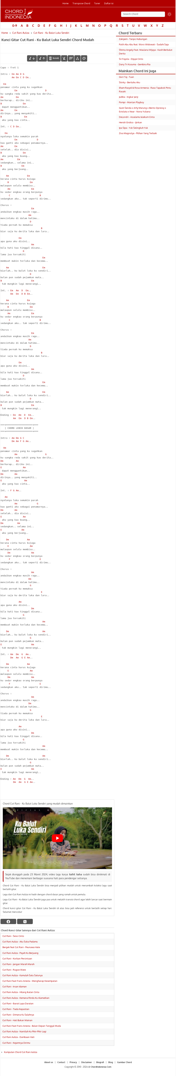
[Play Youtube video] (57, 838)
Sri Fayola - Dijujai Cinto (131, 59)
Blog (110, 1062)
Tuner (97, 3)
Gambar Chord (124, 1062)
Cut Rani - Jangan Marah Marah (18, 964)
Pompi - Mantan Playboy (131, 102)
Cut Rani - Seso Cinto (13, 936)
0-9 (14, 25)
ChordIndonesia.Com (101, 1067)
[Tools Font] (77, 58)
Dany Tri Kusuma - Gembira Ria (134, 64)
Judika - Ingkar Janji (128, 96)
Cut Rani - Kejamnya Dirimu (16, 1042)
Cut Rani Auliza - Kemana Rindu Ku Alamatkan (25, 997)
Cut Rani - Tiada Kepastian (15, 1009)
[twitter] (25, 921)
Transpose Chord (81, 3)
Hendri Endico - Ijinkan (130, 122)
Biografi (100, 1062)
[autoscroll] (54, 58)
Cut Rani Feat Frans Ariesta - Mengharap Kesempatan (29, 981)
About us (48, 1062)
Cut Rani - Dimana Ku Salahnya (18, 1014)
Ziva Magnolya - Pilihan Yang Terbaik (138, 133)
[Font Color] (84, 58)
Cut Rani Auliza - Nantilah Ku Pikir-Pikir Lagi (24, 1031)
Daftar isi (108, 3)
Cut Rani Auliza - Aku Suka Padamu (20, 941)
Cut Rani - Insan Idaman (14, 986)
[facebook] (8, 921)
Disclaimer (86, 1062)
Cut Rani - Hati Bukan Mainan (17, 1020)
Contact (61, 1062)
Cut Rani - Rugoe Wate (14, 969)
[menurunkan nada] (32, 58)
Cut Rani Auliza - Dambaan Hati (18, 1037)
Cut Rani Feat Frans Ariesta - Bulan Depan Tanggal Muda (31, 1025)
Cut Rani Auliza (20, 32)
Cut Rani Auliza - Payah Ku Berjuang (20, 953)
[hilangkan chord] (64, 58)
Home (65, 3)
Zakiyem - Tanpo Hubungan (133, 39)
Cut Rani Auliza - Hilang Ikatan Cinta (20, 992)
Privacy (73, 1062)
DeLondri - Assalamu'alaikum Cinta (137, 117)
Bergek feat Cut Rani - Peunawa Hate (21, 947)
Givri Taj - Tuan (126, 77)
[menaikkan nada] (42, 58)
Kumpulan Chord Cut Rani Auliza (20, 1052)
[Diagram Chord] (71, 58)
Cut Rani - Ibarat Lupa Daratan (17, 1003)
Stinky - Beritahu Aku (129, 82)
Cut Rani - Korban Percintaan (17, 958)
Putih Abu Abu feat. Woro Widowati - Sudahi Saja (144, 44)
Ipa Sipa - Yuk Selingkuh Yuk (133, 127)
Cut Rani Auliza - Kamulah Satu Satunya (22, 975)
